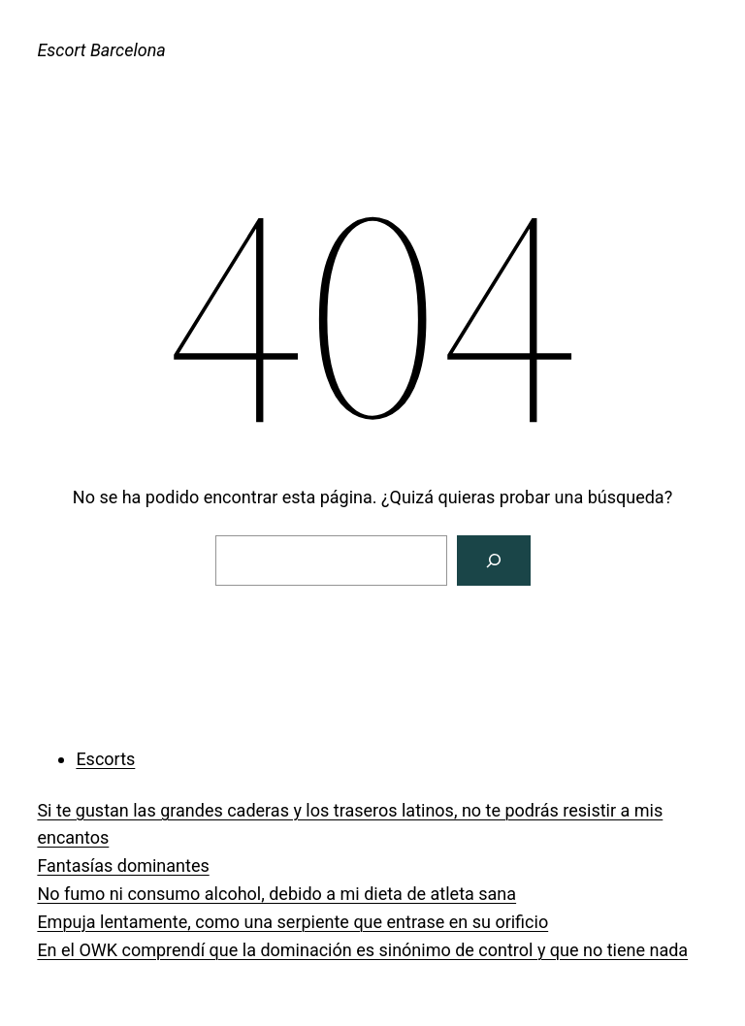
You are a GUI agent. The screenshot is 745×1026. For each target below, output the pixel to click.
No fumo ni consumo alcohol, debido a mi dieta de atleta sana (276, 893)
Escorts (105, 759)
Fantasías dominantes (123, 865)
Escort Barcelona (101, 50)
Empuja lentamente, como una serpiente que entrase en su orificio (292, 922)
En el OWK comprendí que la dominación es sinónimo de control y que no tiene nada (362, 950)
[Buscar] (494, 560)
